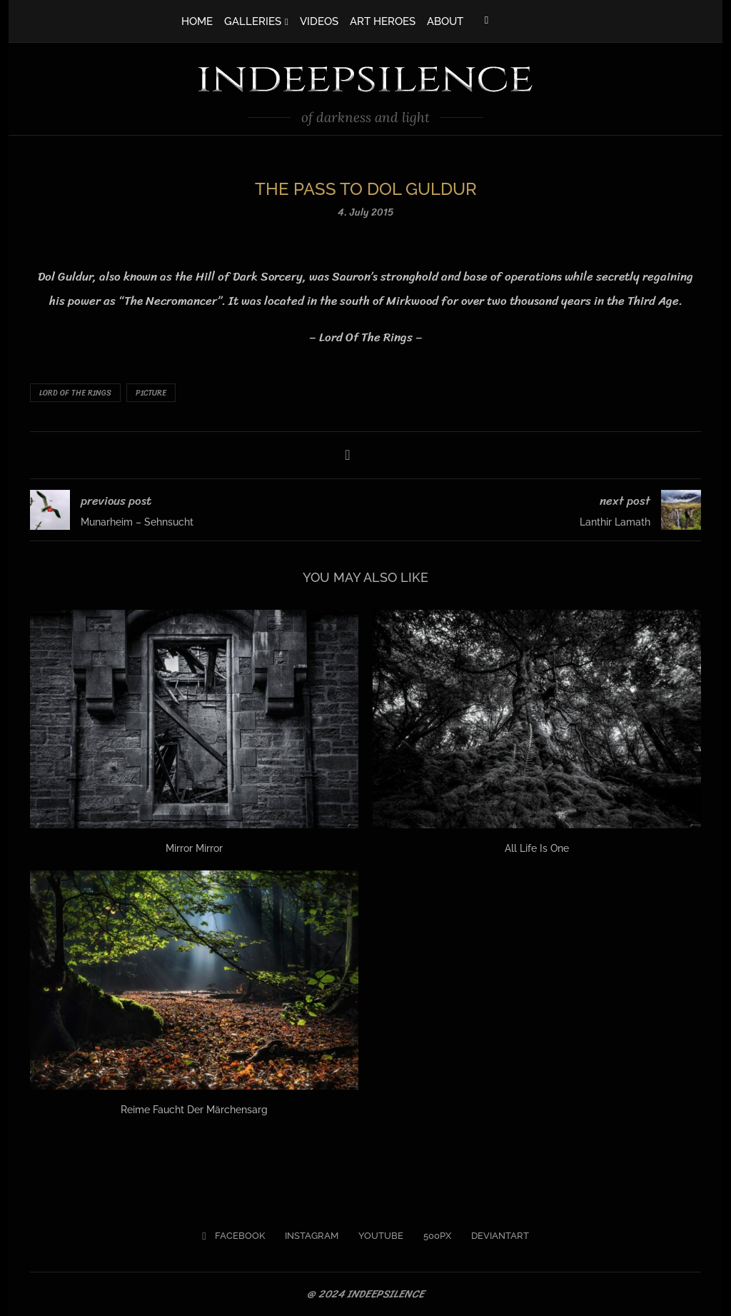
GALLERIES (252, 21)
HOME (197, 21)
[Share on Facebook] (347, 455)
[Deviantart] (495, 1236)
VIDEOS (319, 21)
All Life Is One (537, 848)
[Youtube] (376, 1236)
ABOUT (445, 21)
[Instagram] (307, 1236)
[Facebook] (486, 20)
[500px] (432, 1236)
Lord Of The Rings (75, 393)
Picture (151, 393)
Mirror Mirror (194, 848)
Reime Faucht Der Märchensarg (194, 1109)
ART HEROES (382, 21)
